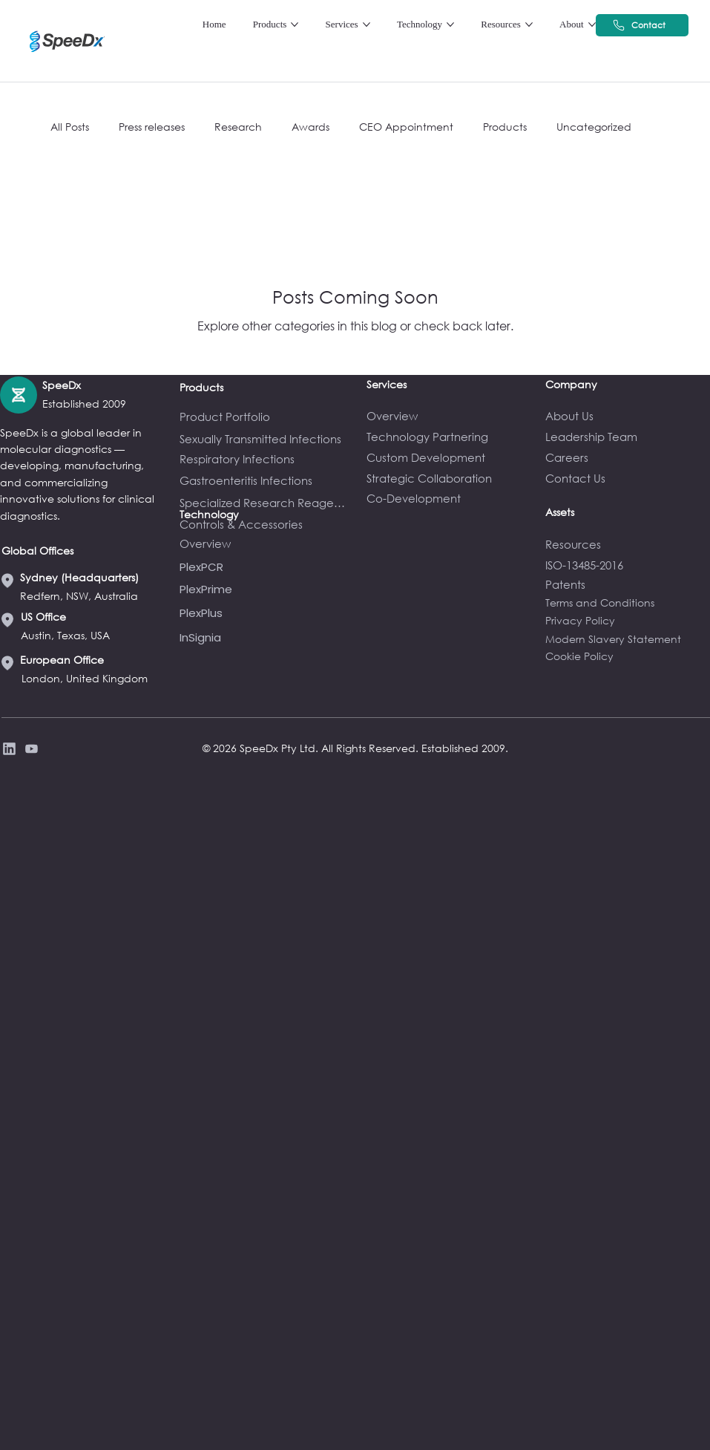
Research (238, 127)
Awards (310, 127)
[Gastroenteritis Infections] (266, 480)
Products (505, 127)
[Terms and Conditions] (627, 602)
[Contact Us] (627, 478)
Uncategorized (593, 127)
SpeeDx (61, 385)
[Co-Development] (448, 498)
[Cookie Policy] (627, 656)
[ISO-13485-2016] (627, 565)
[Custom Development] (448, 457)
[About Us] (627, 415)
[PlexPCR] (266, 566)
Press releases (152, 127)
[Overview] (448, 415)
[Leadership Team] (627, 436)
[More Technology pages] (450, 24)
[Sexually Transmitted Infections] (266, 438)
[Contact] (642, 25)
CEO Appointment (406, 127)
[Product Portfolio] (266, 416)
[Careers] (627, 457)
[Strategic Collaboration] (448, 478)
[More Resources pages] (529, 24)
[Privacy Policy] (30, 748)
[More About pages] (592, 24)
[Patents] (627, 584)
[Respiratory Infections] (266, 458)
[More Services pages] (366, 24)
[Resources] (627, 544)
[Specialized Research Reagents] (266, 502)
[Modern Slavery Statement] (627, 639)
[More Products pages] (294, 24)
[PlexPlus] (266, 612)
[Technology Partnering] (448, 436)
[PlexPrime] (266, 589)
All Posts (69, 127)
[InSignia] (266, 637)
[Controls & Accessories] (266, 524)
